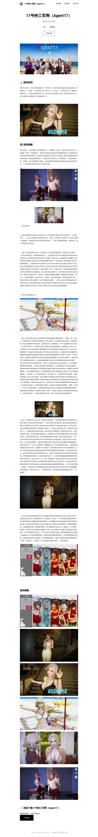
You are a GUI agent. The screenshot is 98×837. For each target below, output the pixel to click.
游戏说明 (58, 3)
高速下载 (75, 3)
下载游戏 (27, 818)
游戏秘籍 (67, 3)
